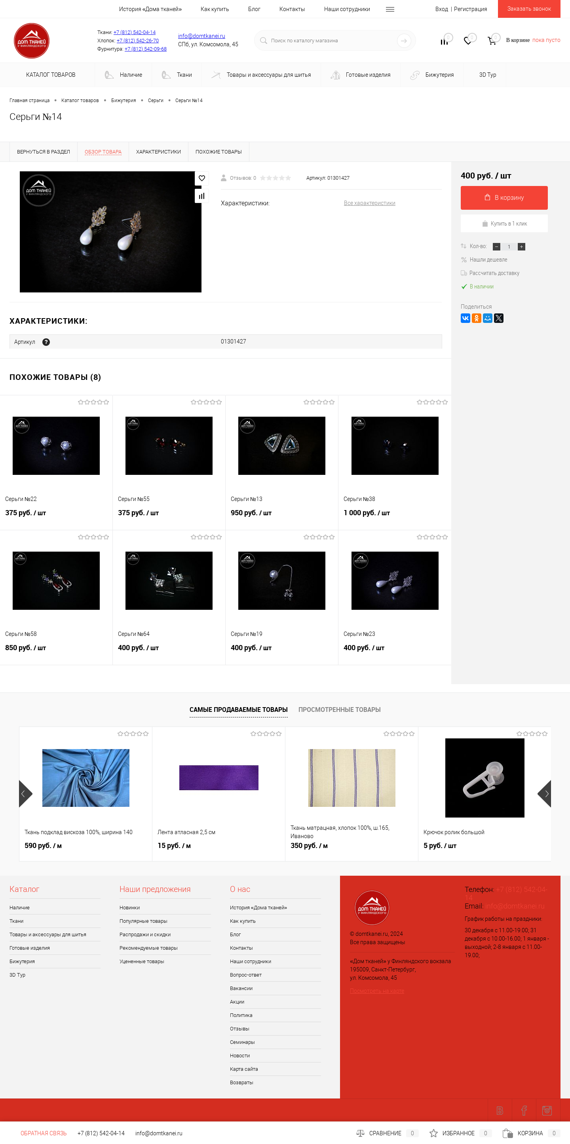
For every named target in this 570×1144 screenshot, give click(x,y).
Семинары (242, 1042)
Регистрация (470, 9)
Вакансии (241, 988)
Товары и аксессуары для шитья (261, 75)
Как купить (215, 9)
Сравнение (387, 1133)
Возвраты (241, 1082)
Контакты (292, 9)
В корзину (504, 197)
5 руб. (440, 845)
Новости (240, 1055)
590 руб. (43, 845)
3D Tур (487, 75)
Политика (241, 1015)
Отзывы (239, 1028)
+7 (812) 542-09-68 (146, 49)
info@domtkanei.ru (201, 36)
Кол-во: (479, 246)
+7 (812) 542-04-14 (135, 32)
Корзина (531, 1133)
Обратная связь (38, 1133)
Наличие (123, 75)
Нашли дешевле (484, 259)
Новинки (130, 907)
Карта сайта (244, 1069)
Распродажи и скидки (145, 934)
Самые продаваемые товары (239, 709)
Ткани (177, 75)
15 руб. (174, 845)
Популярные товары (143, 921)
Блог (254, 9)
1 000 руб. (395, 516)
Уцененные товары (142, 961)
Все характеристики (369, 203)
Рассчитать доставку (490, 273)
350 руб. (309, 845)
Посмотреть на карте (377, 990)
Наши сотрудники (347, 9)
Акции (237, 1001)
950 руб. (282, 516)
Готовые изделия (361, 75)
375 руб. (56, 516)
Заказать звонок (529, 9)
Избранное (460, 1133)
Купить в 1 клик (504, 223)
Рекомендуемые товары (149, 947)
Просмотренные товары (339, 709)
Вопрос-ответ (246, 974)
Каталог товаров (50, 74)
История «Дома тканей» (150, 9)
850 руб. (56, 651)
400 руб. (169, 651)
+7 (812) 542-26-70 (138, 41)
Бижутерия (432, 75)
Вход (441, 9)
